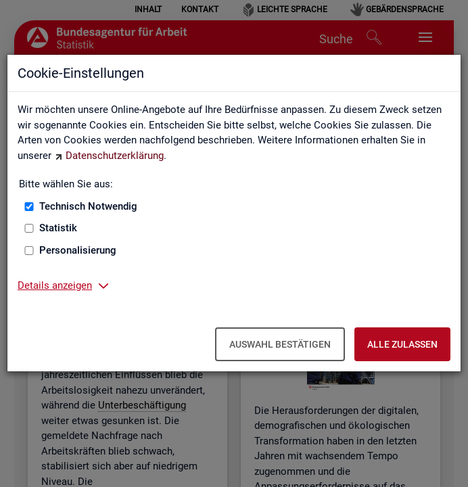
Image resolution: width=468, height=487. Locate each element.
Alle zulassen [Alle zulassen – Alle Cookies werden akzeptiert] (402, 344)
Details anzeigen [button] (55, 285)
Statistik (58, 228)
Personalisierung (77, 250)
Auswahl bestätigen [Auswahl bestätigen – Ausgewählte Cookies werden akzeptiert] (280, 344)
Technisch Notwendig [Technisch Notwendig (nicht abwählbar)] (88, 206)
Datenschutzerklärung (115, 155)
